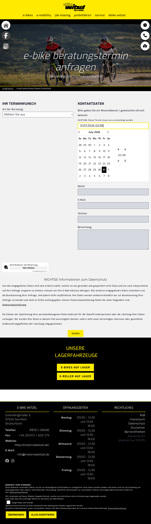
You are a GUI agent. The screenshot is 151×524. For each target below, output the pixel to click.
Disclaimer (138, 427)
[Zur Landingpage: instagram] (5, 46)
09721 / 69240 (39, 430)
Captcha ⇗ (40, 271)
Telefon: (82, 213)
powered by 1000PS (132, 440)
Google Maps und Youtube (22, 503)
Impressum (137, 419)
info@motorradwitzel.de (33, 454)
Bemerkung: (85, 227)
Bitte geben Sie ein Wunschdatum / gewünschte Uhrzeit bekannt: (111, 113)
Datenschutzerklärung (14, 304)
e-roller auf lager (75, 376)
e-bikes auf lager (75, 367)
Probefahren (82, 15)
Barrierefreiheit (135, 432)
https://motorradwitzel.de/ (32, 445)
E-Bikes (28, 15)
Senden (76, 333)
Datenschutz (136, 423)
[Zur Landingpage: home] (5, 25)
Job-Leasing (63, 15)
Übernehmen (16, 514)
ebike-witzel (117, 15)
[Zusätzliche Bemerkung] (113, 239)
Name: (81, 186)
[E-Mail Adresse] (113, 205)
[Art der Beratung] (37, 114)
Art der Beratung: (12, 109)
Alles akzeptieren (42, 514)
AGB (142, 415)
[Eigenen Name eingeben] (113, 192)
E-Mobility (44, 15)
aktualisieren (136, 436)
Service (100, 15)
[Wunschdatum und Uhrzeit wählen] (113, 126)
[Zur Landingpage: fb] (5, 35)
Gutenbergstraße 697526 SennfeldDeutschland (17, 419)
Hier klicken (29, 268)
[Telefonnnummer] (113, 219)
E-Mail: (82, 199)
